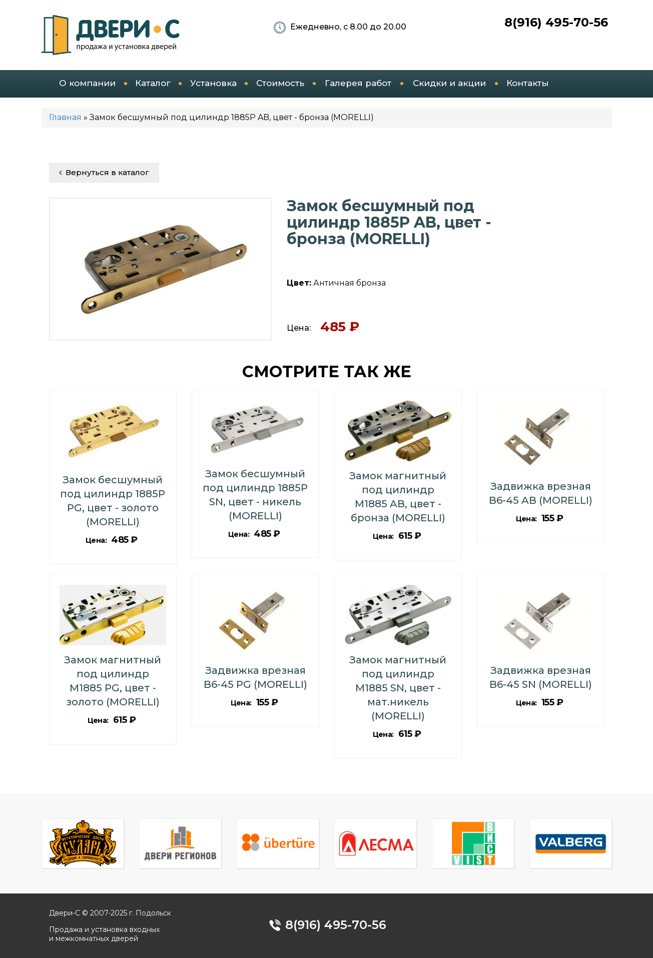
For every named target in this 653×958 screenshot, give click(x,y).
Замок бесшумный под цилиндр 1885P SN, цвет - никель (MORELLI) (255, 495)
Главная (65, 117)
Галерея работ (358, 83)
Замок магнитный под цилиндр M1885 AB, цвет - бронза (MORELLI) (397, 497)
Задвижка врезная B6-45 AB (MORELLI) (540, 493)
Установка (213, 83)
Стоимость (280, 83)
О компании (87, 83)
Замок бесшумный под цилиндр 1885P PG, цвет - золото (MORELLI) (112, 501)
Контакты (527, 83)
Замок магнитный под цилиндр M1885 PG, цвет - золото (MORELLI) (112, 681)
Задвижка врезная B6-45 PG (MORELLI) (255, 677)
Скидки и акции (449, 83)
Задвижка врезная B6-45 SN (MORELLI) (540, 677)
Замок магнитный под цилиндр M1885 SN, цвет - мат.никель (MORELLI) (397, 688)
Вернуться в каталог (104, 172)
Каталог (153, 83)
